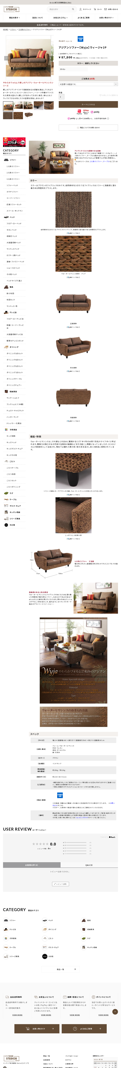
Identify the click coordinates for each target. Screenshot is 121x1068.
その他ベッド (12, 274)
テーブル (106, 161)
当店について (37, 17)
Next (50, 58)
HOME (5, 29)
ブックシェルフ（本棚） (15, 404)
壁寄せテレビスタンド (15, 341)
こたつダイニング (13, 487)
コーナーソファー (13, 198)
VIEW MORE (17, 1015)
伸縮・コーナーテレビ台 (15, 326)
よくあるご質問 (84, 17)
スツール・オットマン (15, 211)
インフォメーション (71, 1056)
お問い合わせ (112, 9)
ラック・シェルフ (13, 398)
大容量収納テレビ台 (15, 334)
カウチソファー (12, 192)
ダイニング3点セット (15, 353)
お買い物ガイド (105, 17)
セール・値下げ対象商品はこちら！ (60, 2)
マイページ (85, 9)
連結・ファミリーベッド (15, 261)
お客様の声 (31, 865)
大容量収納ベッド (14, 242)
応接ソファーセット (14, 204)
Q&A (89, 865)
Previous (6, 58)
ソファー (13, 29)
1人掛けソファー (13, 166)
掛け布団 (10, 293)
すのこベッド (12, 230)
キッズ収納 (11, 436)
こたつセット (12, 480)
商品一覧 (60, 969)
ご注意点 (88, 78)
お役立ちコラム (59, 17)
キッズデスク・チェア (15, 448)
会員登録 (46, 1060)
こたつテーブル (13, 468)
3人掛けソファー (13, 179)
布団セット (11, 299)
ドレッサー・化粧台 (14, 423)
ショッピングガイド (81, 817)
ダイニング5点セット (15, 366)
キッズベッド (12, 442)
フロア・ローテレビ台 (15, 319)
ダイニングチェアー (14, 385)
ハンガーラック (12, 417)
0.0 (53, 844)
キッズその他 (12, 455)
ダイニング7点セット (15, 372)
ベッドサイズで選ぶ (14, 280)
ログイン (68, 1060)
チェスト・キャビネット (15, 410)
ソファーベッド (12, 185)
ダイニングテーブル (14, 379)
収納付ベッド (12, 236)
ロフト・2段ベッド (14, 255)
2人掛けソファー (25, 29)
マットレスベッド (13, 249)
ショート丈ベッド (13, 268)
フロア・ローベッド (14, 223)
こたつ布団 (11, 474)
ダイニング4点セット (15, 360)
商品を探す (13, 17)
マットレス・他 (12, 306)
